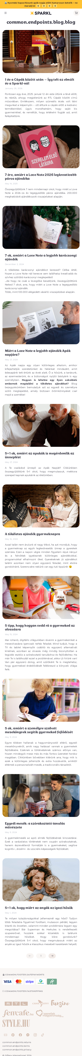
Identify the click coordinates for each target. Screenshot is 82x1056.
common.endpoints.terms (16, 1046)
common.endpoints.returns (16, 1042)
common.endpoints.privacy (17, 1049)
